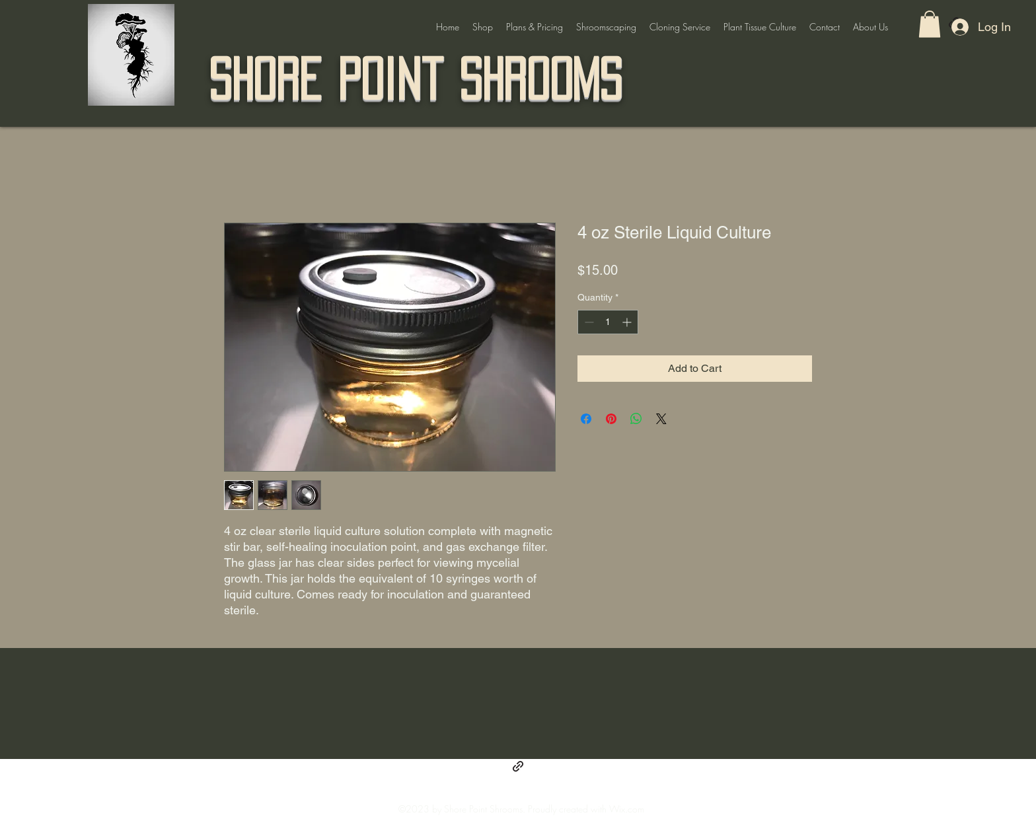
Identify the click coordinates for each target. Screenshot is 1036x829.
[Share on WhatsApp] (636, 419)
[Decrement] (587, 322)
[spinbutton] (608, 322)
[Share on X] (661, 419)
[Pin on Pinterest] (611, 419)
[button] (929, 24)
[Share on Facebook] (586, 419)
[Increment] (628, 322)
